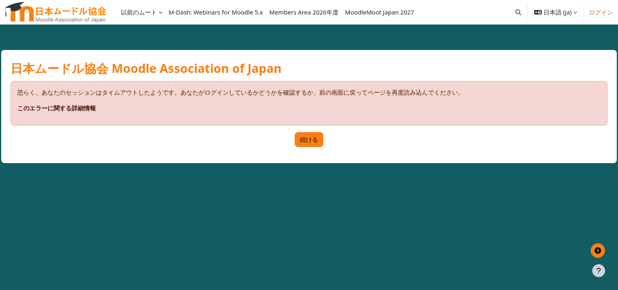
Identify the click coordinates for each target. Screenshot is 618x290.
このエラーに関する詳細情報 (74, 108)
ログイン (601, 12)
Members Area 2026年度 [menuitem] (304, 12)
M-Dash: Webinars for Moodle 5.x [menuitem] (216, 12)
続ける (309, 139)
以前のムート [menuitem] (139, 12)
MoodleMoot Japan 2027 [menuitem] (379, 12)
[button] (518, 12)
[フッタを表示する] (598, 270)
